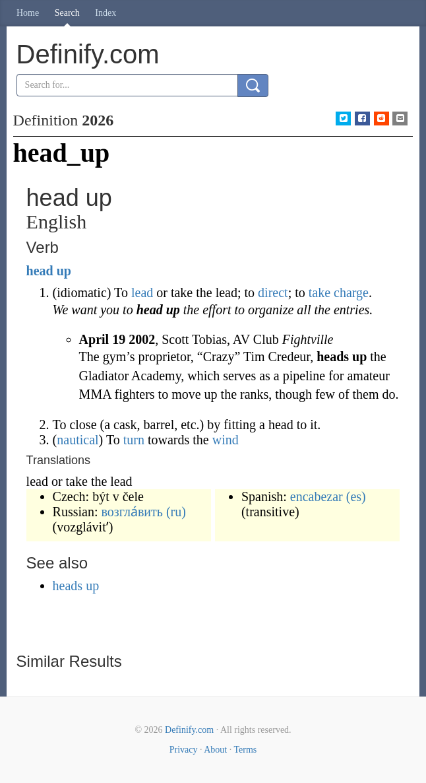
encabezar (316, 496)
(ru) (176, 511)
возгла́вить (132, 511)
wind (225, 439)
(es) (356, 496)
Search (67, 13)
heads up (76, 585)
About (215, 750)
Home (27, 13)
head (39, 270)
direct (273, 292)
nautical (77, 439)
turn (133, 439)
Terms (245, 750)
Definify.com (189, 730)
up (64, 270)
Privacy (183, 750)
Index (105, 13)
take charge (339, 292)
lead (142, 292)
